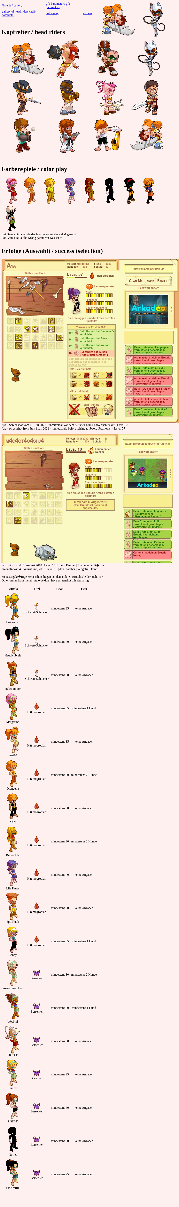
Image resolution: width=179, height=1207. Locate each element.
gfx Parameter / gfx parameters (58, 5)
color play (52, 13)
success (87, 13)
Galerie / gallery (12, 5)
